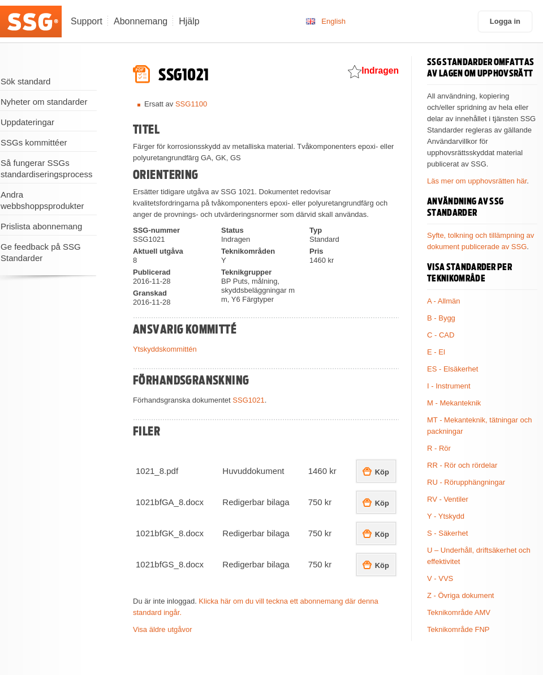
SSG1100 (191, 104)
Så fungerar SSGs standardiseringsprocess (47, 168)
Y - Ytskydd (445, 516)
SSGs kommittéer (34, 142)
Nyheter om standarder (44, 101)
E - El (436, 352)
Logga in (505, 21)
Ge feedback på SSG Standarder (41, 252)
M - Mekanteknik (454, 403)
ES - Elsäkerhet (452, 369)
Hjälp (189, 21)
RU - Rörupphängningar (466, 482)
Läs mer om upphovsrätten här (477, 181)
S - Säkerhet (447, 533)
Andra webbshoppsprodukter (42, 200)
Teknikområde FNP (458, 629)
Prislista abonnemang (41, 226)
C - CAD (440, 335)
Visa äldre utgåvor (162, 629)
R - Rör (439, 448)
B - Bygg (441, 318)
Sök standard (25, 81)
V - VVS (440, 578)
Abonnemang (140, 21)
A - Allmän (443, 301)
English (333, 21)
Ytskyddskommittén (165, 349)
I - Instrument (449, 386)
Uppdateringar (27, 122)
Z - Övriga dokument (460, 595)
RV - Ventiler (447, 499)
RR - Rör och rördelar (462, 465)
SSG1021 (248, 400)
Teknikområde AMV (458, 612)
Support (86, 21)
